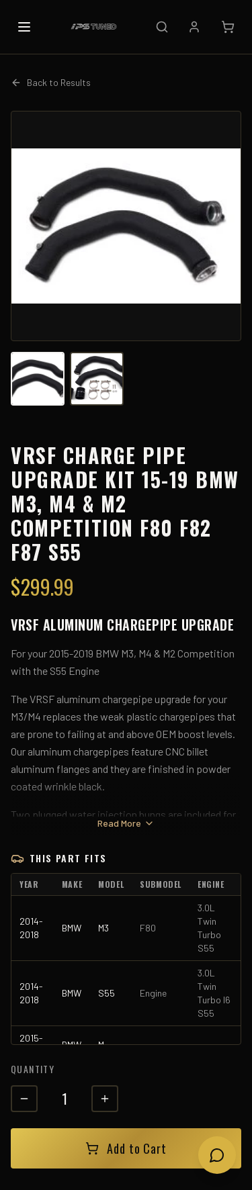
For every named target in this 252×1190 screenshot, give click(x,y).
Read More (126, 823)
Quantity (32, 1069)
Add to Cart (126, 1148)
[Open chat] (217, 1155)
